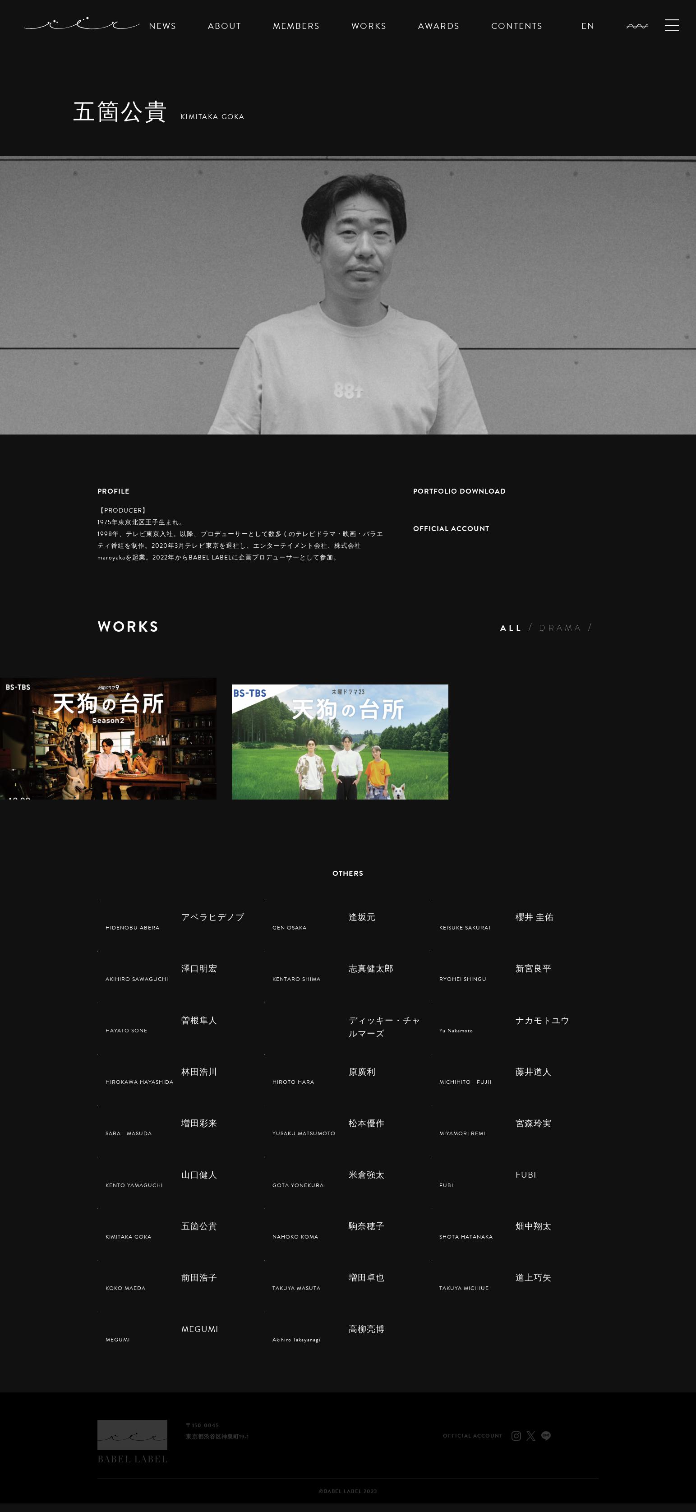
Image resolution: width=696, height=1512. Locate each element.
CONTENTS (517, 25)
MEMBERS (296, 25)
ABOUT (224, 25)
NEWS (162, 25)
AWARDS (439, 25)
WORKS (369, 25)
